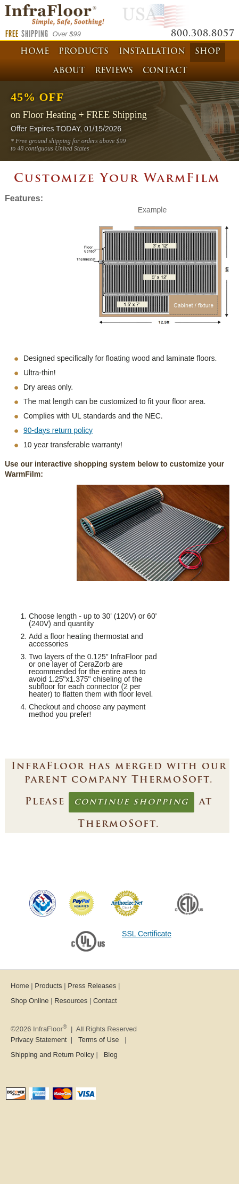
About (69, 71)
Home (34, 52)
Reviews (114, 71)
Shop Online (30, 1001)
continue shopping (131, 802)
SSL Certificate (146, 933)
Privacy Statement (39, 1040)
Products (84, 52)
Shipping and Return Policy (52, 1055)
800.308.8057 (203, 33)
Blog (111, 1055)
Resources (70, 1001)
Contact (165, 71)
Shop (207, 52)
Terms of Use (98, 1040)
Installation (152, 52)
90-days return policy (58, 430)
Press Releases (92, 986)
